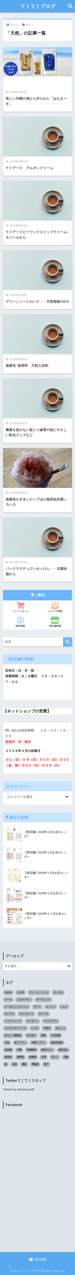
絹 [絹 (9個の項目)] (6, 1064)
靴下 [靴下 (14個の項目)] (46, 1064)
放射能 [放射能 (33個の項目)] (8, 1049)
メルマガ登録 (55, 607)
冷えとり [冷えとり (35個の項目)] (60, 1028)
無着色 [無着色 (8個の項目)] (20, 1057)
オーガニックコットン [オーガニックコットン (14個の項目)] (17, 1006)
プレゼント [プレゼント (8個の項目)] (32, 1021)
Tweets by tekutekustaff (18, 1089)
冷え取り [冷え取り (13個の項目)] (31, 1035)
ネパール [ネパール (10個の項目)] (43, 1013)
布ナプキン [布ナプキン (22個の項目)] (20, 1042)
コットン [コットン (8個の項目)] (50, 1006)
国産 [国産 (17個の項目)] (43, 1035)
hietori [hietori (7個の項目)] (8, 992)
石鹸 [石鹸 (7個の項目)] (65, 1057)
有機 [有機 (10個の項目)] (19, 1049)
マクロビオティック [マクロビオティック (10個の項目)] (15, 1028)
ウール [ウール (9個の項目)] (8, 999)
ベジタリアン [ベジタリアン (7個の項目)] (50, 1021)
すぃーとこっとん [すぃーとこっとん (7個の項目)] (38, 992)
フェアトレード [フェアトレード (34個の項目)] (13, 1021)
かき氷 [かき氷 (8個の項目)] (20, 992)
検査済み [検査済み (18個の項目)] (63, 1049)
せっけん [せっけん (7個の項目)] (58, 992)
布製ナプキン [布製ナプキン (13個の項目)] (38, 1042)
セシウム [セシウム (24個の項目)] (9, 1013)
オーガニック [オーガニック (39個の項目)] (43, 999)
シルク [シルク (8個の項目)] (64, 1006)
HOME (37, 1259)
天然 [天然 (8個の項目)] (7, 1042)
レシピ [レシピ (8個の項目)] (34, 1028)
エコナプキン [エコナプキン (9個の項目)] (24, 999)
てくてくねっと (20, 607)
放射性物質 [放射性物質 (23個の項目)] (57, 1042)
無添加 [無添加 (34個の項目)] (8, 1057)
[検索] (67, 641)
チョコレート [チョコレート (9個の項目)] (26, 1013)
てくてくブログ (38, 6)
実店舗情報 (55, 622)
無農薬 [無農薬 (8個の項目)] (32, 1057)
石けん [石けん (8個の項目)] (54, 1057)
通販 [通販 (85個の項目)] (24, 1064)
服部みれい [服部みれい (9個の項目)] (47, 1049)
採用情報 (20, 622)
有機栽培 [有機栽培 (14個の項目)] (31, 1049)
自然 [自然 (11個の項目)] (14, 1064)
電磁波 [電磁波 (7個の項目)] (35, 1064)
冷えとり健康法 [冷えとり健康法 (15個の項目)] (13, 1035)
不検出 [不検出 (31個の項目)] (47, 1028)
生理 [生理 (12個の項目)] (43, 1057)
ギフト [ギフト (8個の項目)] (37, 1006)
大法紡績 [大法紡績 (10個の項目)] (55, 1035)
